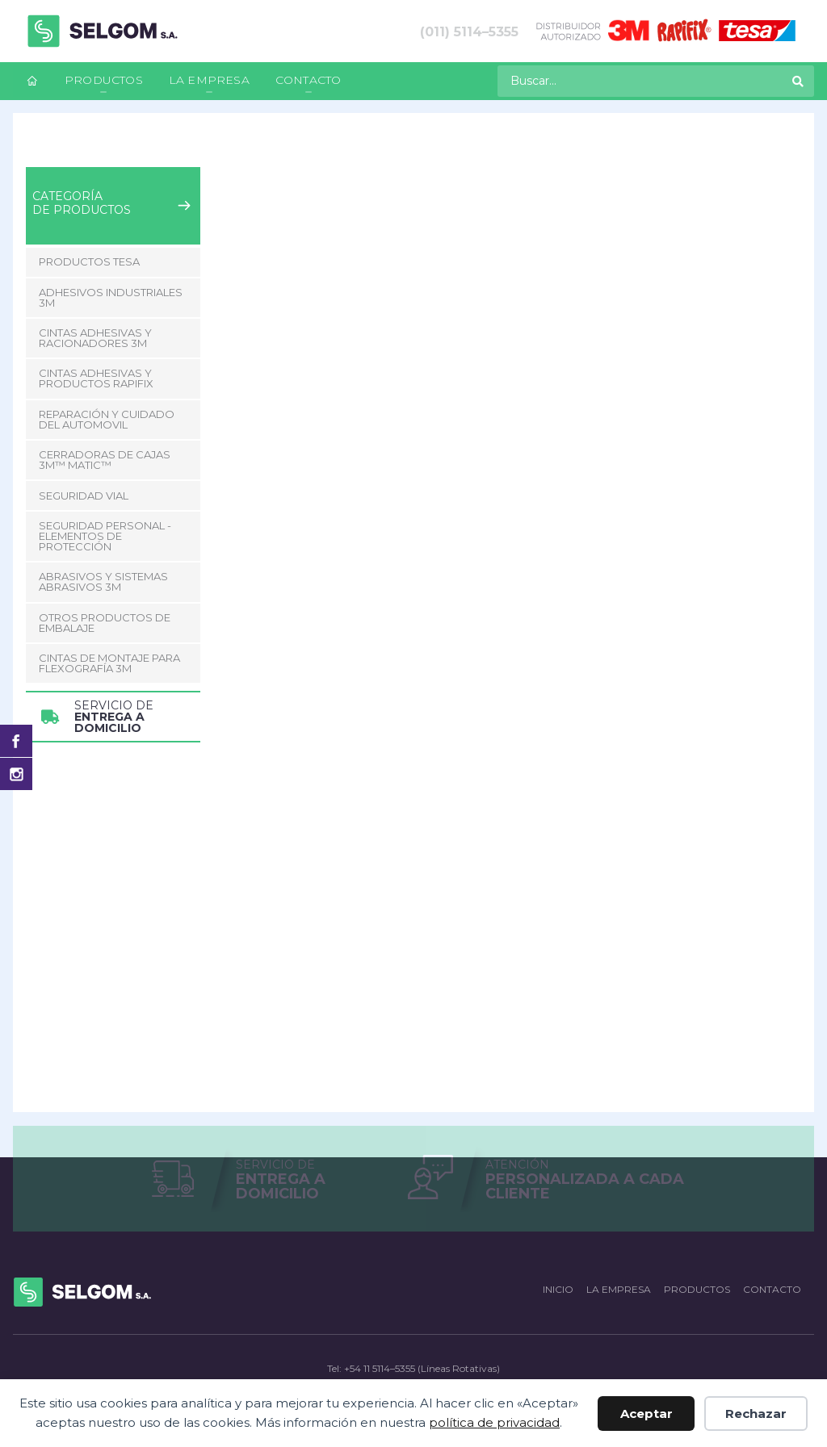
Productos (104, 80)
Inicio (39, 153)
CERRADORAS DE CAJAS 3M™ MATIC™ (104, 459)
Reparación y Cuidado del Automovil (106, 419)
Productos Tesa (89, 261)
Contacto (308, 80)
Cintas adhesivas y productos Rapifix (96, 378)
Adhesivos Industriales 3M (111, 297)
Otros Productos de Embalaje (104, 622)
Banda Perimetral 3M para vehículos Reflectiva (387, 153)
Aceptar (646, 1413)
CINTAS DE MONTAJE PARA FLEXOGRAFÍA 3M (109, 663)
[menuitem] (32, 81)
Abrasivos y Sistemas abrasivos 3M (103, 581)
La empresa (209, 80)
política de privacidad (494, 1422)
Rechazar (756, 1413)
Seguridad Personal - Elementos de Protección (105, 536)
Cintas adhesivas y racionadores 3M (95, 337)
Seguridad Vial (192, 153)
